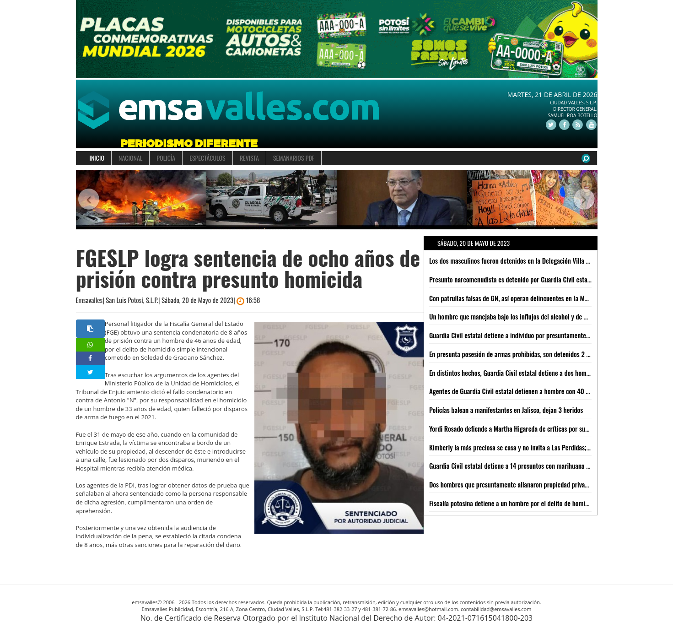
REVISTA (249, 157)
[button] (89, 199)
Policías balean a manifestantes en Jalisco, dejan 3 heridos (506, 410)
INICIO (97, 157)
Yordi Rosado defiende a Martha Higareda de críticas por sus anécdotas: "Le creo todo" (543, 428)
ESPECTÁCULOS (207, 157)
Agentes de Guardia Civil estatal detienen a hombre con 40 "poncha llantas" (528, 391)
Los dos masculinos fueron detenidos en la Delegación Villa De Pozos (519, 260)
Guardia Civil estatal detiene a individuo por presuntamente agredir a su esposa (534, 335)
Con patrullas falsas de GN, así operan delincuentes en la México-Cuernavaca (530, 298)
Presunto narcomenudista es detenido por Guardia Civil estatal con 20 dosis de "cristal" (544, 279)
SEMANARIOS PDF (293, 157)
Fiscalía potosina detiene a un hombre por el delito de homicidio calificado (527, 503)
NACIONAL (130, 157)
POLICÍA (165, 157)
